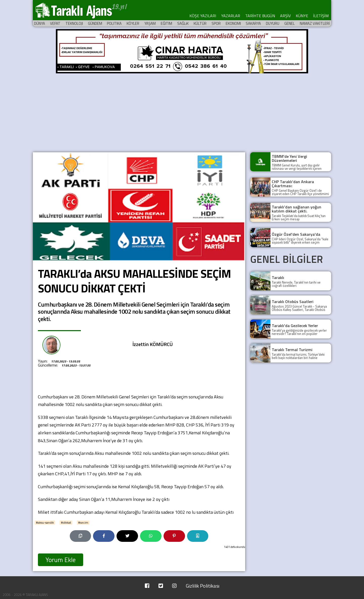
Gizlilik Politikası (202, 586)
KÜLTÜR (200, 23)
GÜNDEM (95, 23)
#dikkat (66, 523)
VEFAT (55, 23)
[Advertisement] (182, 111)
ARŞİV (285, 16)
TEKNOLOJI (74, 23)
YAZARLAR (230, 16)
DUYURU (272, 23)
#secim (83, 523)
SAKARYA (253, 23)
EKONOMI (233, 23)
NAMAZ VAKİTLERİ (315, 23)
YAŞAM (150, 23)
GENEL (289, 23)
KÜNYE (302, 16)
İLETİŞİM (321, 16)
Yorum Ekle (61, 560)
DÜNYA (39, 23)
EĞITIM (166, 23)
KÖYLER (133, 23)
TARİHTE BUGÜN (260, 16)
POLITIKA (114, 23)
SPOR (216, 23)
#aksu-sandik (45, 523)
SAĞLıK (183, 23)
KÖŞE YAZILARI (202, 16)
